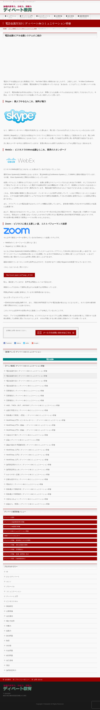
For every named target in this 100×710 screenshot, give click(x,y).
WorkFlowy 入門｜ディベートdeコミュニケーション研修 (27, 460)
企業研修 (9, 611)
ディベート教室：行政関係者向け (15, 558)
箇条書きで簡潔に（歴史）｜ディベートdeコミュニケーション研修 (31, 415)
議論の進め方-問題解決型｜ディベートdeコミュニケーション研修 (30, 445)
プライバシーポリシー (22, 679)
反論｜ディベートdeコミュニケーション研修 (23, 440)
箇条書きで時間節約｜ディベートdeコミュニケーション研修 (28, 494)
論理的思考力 (11, 670)
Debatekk (47, 704)
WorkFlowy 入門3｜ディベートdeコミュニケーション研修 (27, 450)
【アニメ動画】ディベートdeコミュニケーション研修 (24, 366)
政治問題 (9, 636)
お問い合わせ (38, 679)
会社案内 (9, 616)
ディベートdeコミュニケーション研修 (16, 531)
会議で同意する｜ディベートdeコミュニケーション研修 (27, 410)
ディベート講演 (9, 517)
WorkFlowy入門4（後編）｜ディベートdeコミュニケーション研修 (30, 425)
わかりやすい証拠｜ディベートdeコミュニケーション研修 (28, 474)
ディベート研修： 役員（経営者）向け (16, 554)
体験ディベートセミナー (12, 536)
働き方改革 (10, 621)
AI (7, 572)
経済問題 (9, 655)
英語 (8, 665)
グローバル (10, 586)
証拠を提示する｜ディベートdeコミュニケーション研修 (27, 479)
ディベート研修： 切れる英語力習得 (15, 545)
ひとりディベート (13, 577)
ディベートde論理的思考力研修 (14, 522)
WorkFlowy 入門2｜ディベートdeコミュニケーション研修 (27, 455)
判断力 (8, 626)
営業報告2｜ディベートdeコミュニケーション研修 (25, 396)
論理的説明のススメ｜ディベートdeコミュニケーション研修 (28, 465)
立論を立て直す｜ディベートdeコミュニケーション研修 (27, 435)
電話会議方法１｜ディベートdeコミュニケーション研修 (27, 386)
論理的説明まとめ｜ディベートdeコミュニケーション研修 (28, 469)
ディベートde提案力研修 (12, 526)
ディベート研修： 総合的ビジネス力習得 (17, 540)
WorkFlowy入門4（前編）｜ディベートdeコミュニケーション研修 (30, 430)
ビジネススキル (12, 601)
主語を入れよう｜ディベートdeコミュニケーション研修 (27, 499)
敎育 (8, 641)
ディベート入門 (12, 596)
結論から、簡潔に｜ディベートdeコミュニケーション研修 (28, 504)
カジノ (8, 581)
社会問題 (9, 650)
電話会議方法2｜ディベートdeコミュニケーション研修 (26, 381)
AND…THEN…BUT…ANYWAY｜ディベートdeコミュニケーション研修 (32, 405)
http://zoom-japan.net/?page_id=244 (19, 275)
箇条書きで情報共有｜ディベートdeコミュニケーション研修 (28, 489)
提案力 (8, 631)
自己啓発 (9, 660)
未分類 (8, 646)
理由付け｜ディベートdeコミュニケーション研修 (24, 484)
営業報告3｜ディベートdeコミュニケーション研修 (25, 391)
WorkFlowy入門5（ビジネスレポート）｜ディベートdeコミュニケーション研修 (35, 420)
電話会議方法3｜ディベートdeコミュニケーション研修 (26, 376)
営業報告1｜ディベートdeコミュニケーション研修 (25, 400)
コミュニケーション (13, 591)
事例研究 (9, 606)
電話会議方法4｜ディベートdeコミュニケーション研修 (26, 371)
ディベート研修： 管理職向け (13, 549)
